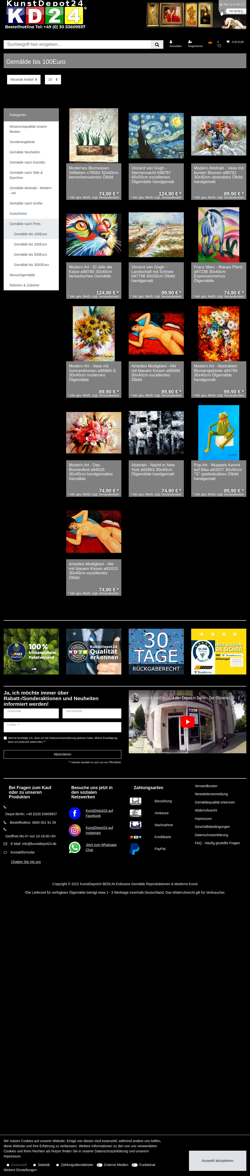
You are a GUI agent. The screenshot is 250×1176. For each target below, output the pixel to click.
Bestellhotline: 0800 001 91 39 (33, 822)
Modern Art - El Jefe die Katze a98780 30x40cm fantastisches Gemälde (90, 271)
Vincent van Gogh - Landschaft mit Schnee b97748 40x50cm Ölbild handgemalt (153, 274)
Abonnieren (62, 754)
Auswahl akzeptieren (217, 1161)
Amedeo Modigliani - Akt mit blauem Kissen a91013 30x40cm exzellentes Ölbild (93, 571)
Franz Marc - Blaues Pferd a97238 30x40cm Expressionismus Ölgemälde (218, 274)
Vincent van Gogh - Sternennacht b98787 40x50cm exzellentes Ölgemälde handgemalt (152, 175)
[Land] (210, 42)
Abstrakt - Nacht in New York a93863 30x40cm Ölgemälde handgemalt (153, 469)
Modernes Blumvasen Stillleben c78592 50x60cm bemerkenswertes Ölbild (93, 172)
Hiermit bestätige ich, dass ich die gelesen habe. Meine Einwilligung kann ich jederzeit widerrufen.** (62, 740)
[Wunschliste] (219, 44)
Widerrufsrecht (206, 810)
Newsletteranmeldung (211, 794)
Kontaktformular (22, 852)
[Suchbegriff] (77, 44)
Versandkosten (206, 786)
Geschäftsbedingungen (212, 827)
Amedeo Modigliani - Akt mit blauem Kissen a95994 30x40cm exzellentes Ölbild (155, 373)
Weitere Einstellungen (20, 1170)
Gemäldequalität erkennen (215, 802)
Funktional (147, 1165)
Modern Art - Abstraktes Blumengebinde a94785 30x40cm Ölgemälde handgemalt (216, 373)
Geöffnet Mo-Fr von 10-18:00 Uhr (30, 836)
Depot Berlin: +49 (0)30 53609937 (31, 814)
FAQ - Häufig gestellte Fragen (217, 843)
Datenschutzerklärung (211, 835)
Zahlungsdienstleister (77, 1165)
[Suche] (157, 44)
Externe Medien (116, 1165)
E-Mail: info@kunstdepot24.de (33, 844)
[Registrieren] (196, 44)
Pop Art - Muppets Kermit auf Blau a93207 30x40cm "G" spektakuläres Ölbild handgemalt (218, 472)
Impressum (203, 819)
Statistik (44, 1165)
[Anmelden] (176, 44)
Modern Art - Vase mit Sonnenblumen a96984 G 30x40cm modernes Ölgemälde (92, 373)
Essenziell (19, 1165)
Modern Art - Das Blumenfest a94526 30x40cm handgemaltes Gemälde (91, 472)
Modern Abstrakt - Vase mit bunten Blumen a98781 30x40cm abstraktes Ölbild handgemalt (218, 175)
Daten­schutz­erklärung (111, 1151)
